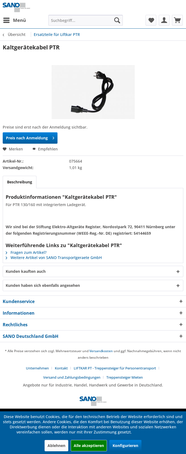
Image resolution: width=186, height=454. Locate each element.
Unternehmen (37, 368)
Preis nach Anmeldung (30, 137)
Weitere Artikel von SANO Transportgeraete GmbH (54, 257)
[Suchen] (117, 20)
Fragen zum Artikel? (26, 252)
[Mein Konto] (164, 20)
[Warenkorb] (177, 20)
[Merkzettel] (151, 20)
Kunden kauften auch (26, 271)
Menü (14, 19)
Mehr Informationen (151, 432)
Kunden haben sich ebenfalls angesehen (43, 285)
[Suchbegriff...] (85, 20)
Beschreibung (19, 181)
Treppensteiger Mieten (124, 377)
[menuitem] (14, 20)
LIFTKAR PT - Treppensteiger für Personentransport (115, 368)
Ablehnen (56, 445)
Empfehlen (45, 149)
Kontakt (61, 368)
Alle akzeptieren (89, 445)
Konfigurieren (125, 445)
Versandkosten (101, 351)
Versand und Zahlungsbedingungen (71, 377)
